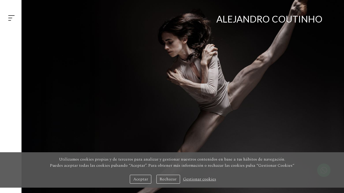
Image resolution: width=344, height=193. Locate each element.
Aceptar (140, 179)
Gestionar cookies (199, 179)
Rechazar (168, 179)
